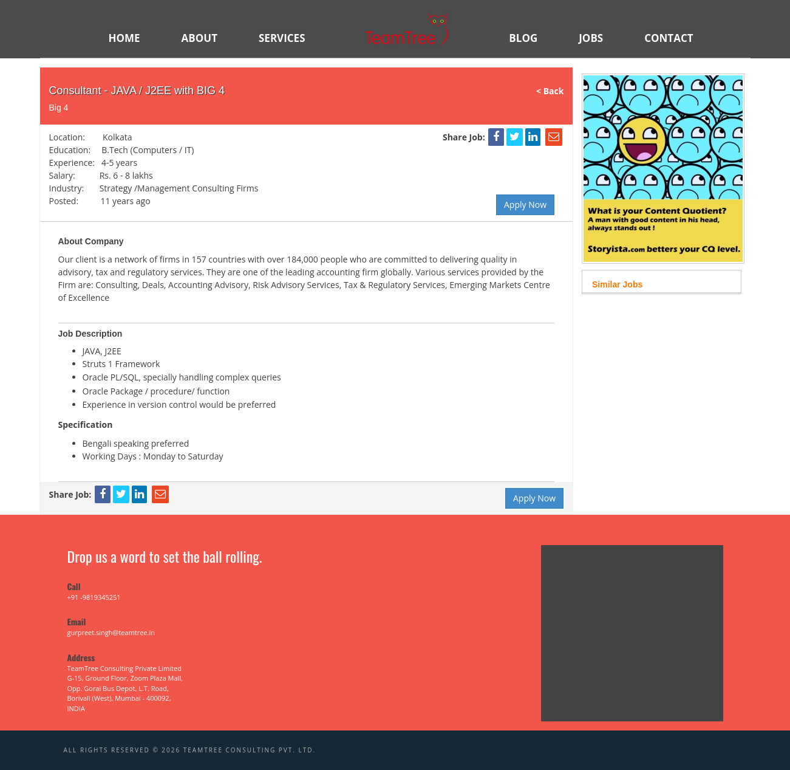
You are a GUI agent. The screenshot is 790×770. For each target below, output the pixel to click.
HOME (124, 38)
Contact (668, 38)
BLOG (523, 38)
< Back (554, 91)
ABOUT (199, 38)
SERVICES (282, 38)
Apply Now (525, 204)
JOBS (591, 38)
